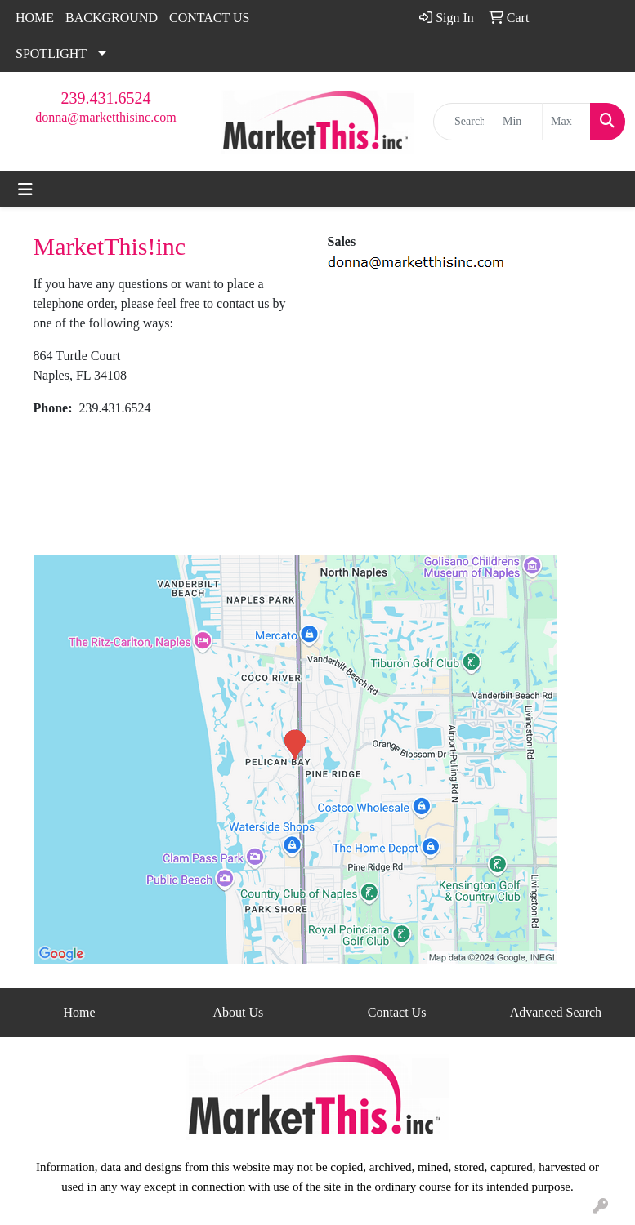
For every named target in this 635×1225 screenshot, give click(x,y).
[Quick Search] (463, 121)
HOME (35, 17)
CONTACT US (209, 17)
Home (80, 1012)
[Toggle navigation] (25, 189)
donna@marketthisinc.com (105, 117)
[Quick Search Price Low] (518, 121)
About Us (237, 1012)
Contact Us (397, 1012)
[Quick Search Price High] (566, 121)
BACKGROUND (111, 17)
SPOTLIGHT (51, 53)
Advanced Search (555, 1012)
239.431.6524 (106, 98)
